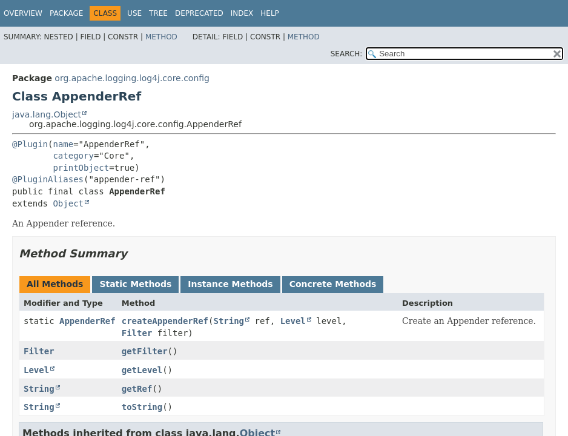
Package (66, 13)
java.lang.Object (46, 114)
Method (161, 37)
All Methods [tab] (55, 284)
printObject (81, 168)
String (228, 321)
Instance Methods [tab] (230, 284)
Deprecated (199, 13)
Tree (158, 13)
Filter (137, 333)
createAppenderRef (165, 321)
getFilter (145, 351)
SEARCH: (347, 54)
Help (269, 13)
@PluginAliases (48, 179)
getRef (137, 389)
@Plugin (30, 144)
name (63, 144)
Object (68, 203)
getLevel (142, 370)
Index (242, 13)
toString (142, 407)
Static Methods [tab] (135, 284)
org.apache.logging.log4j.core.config (132, 78)
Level (293, 321)
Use (134, 13)
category (73, 155)
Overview (23, 13)
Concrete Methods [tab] (333, 284)
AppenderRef (87, 321)
